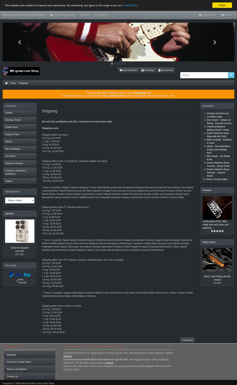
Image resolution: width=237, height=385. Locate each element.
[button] (19, 42)
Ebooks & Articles (14, 163)
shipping (67, 356)
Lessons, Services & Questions (15, 172)
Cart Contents (128, 70)
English (101, 15)
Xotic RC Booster (19, 247)
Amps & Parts (12, 134)
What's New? (209, 242)
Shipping (23, 83)
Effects (8, 141)
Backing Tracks (13, 120)
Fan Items (10, 156)
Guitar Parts (11, 127)
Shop (13, 83)
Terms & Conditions (17, 369)
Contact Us (12, 376)
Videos (8, 181)
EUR (85, 15)
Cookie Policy (129, 5)
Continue (187, 340)
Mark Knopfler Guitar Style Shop (24, 15)
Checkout (147, 70)
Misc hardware (12, 149)
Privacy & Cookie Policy (19, 362)
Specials (9, 213)
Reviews (207, 190)
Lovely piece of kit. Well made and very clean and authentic (215, 224)
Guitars (9, 112)
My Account (165, 70)
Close (222, 5)
